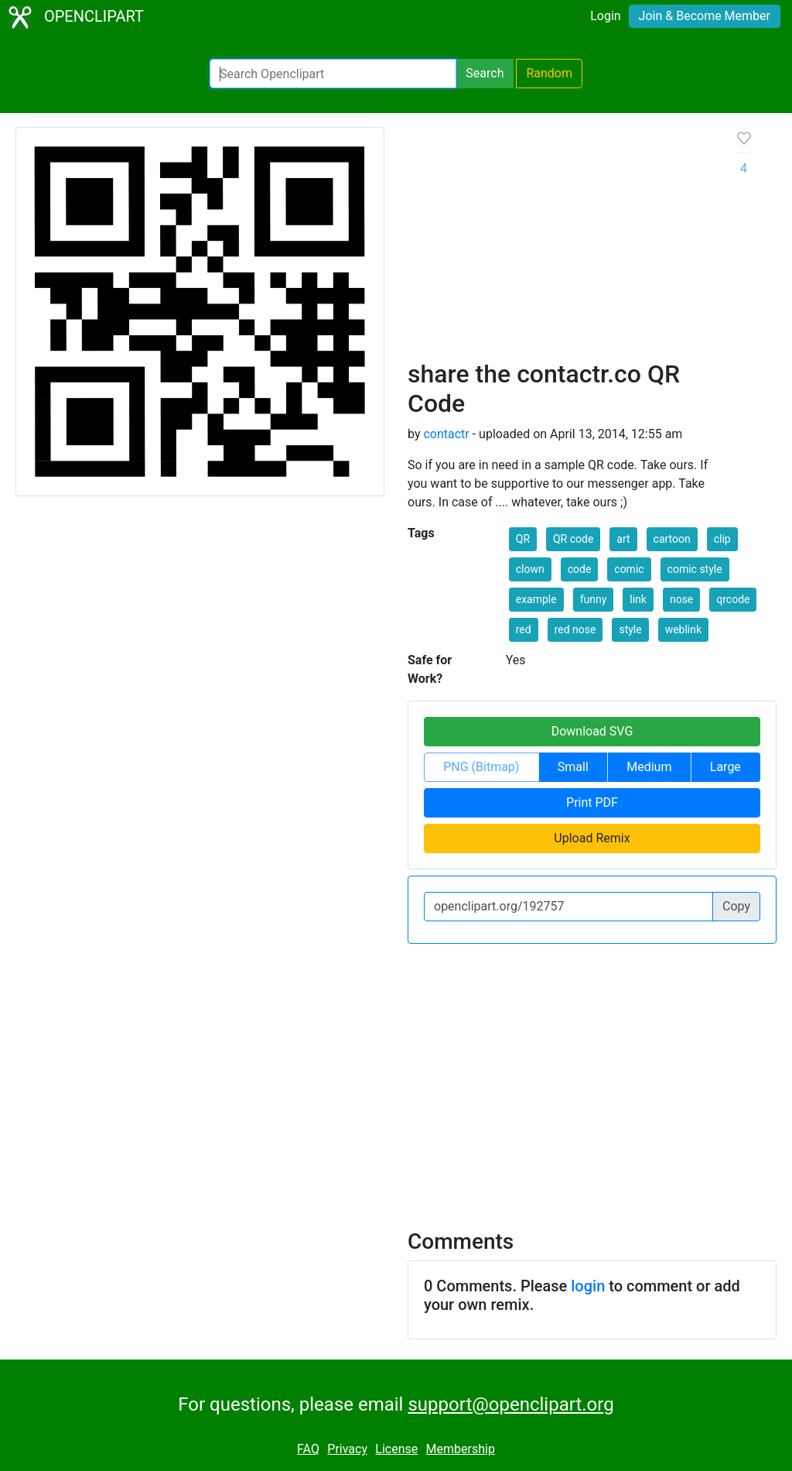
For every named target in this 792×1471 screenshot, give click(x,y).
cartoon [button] (672, 539)
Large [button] (725, 767)
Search (485, 73)
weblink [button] (683, 629)
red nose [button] (575, 629)
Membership (460, 1449)
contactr (446, 434)
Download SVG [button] (592, 731)
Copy (736, 906)
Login (605, 16)
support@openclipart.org (510, 1404)
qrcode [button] (732, 599)
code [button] (580, 569)
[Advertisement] (560, 243)
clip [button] (722, 539)
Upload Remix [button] (592, 838)
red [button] (523, 629)
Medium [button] (648, 767)
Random (549, 73)
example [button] (536, 599)
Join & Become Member (704, 16)
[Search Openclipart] (333, 73)
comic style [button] (694, 569)
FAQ (308, 1449)
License (396, 1449)
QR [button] (523, 539)
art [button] (623, 539)
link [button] (638, 599)
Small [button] (573, 767)
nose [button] (681, 599)
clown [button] (530, 569)
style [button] (630, 629)
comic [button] (629, 569)
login (588, 1286)
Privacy (347, 1449)
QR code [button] (573, 539)
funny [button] (593, 599)
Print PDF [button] (592, 802)
